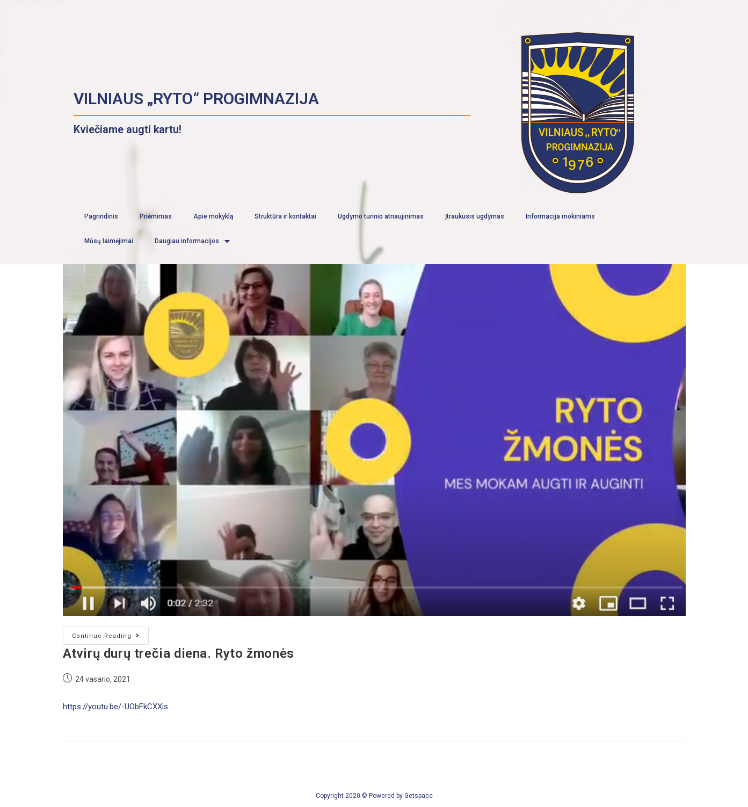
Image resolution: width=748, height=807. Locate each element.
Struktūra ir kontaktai (285, 216)
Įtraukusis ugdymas (474, 216)
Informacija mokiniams (560, 216)
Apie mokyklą (213, 216)
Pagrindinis (101, 216)
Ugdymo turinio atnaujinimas (381, 216)
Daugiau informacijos (192, 241)
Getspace (418, 795)
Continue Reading (106, 635)
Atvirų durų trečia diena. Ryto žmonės (178, 653)
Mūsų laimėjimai (108, 241)
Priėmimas (156, 216)
